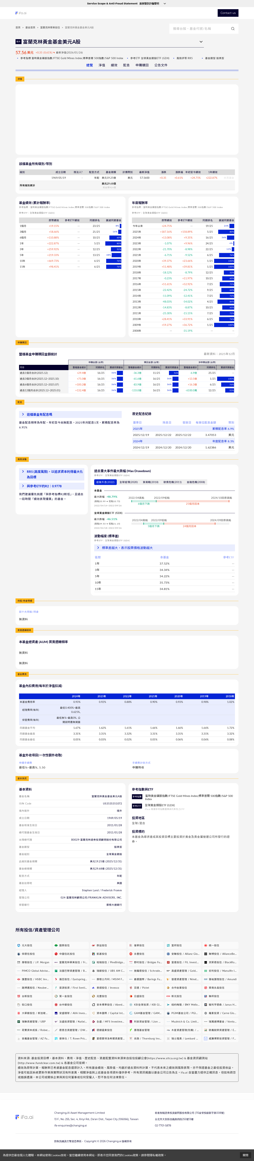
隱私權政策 (157, 1155)
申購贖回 (142, 65)
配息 (126, 65)
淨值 (102, 65)
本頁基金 (229, 177)
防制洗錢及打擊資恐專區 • (68, 1141)
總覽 (89, 65)
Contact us (228, 13)
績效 (114, 65)
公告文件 (161, 65)
